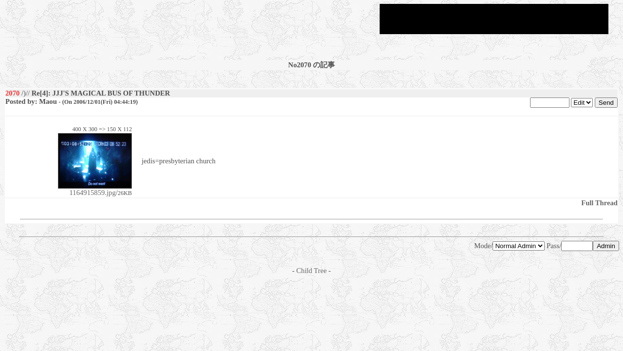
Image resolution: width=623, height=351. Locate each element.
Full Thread (599, 203)
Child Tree (311, 270)
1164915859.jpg (95, 189)
